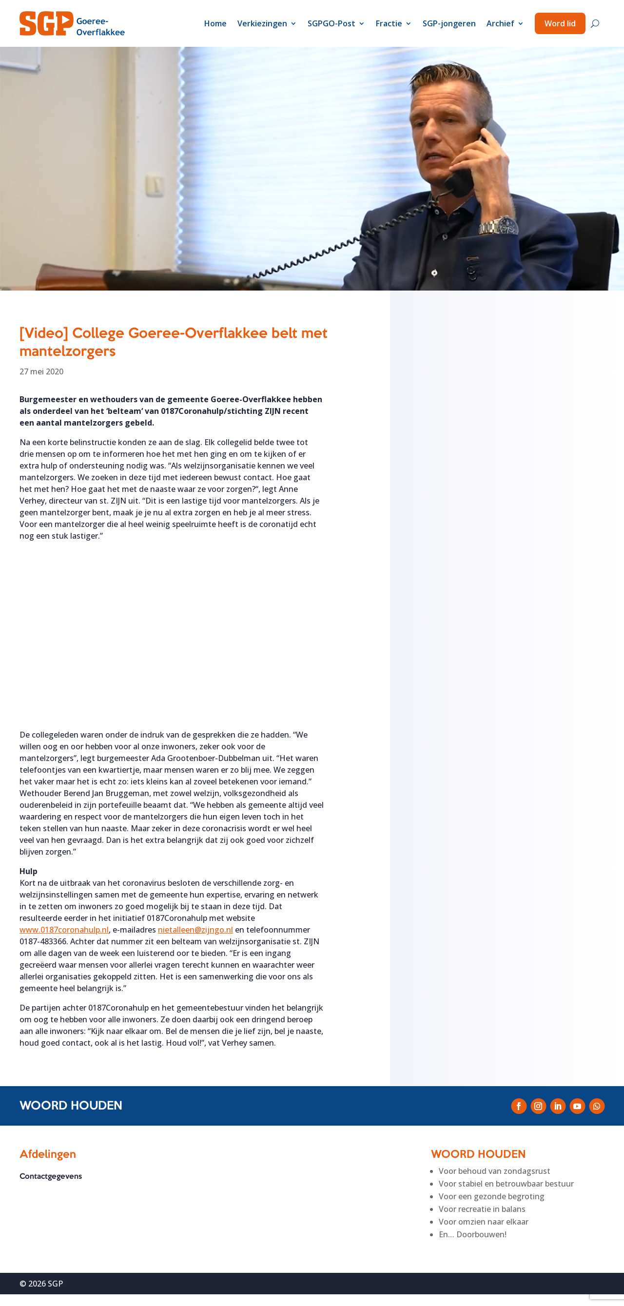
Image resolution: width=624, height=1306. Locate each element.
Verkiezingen (262, 23)
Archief (500, 23)
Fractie (389, 23)
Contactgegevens (51, 1177)
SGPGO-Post (331, 23)
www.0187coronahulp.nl (64, 929)
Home (215, 23)
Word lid (560, 23)
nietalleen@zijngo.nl (195, 929)
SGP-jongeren (449, 23)
